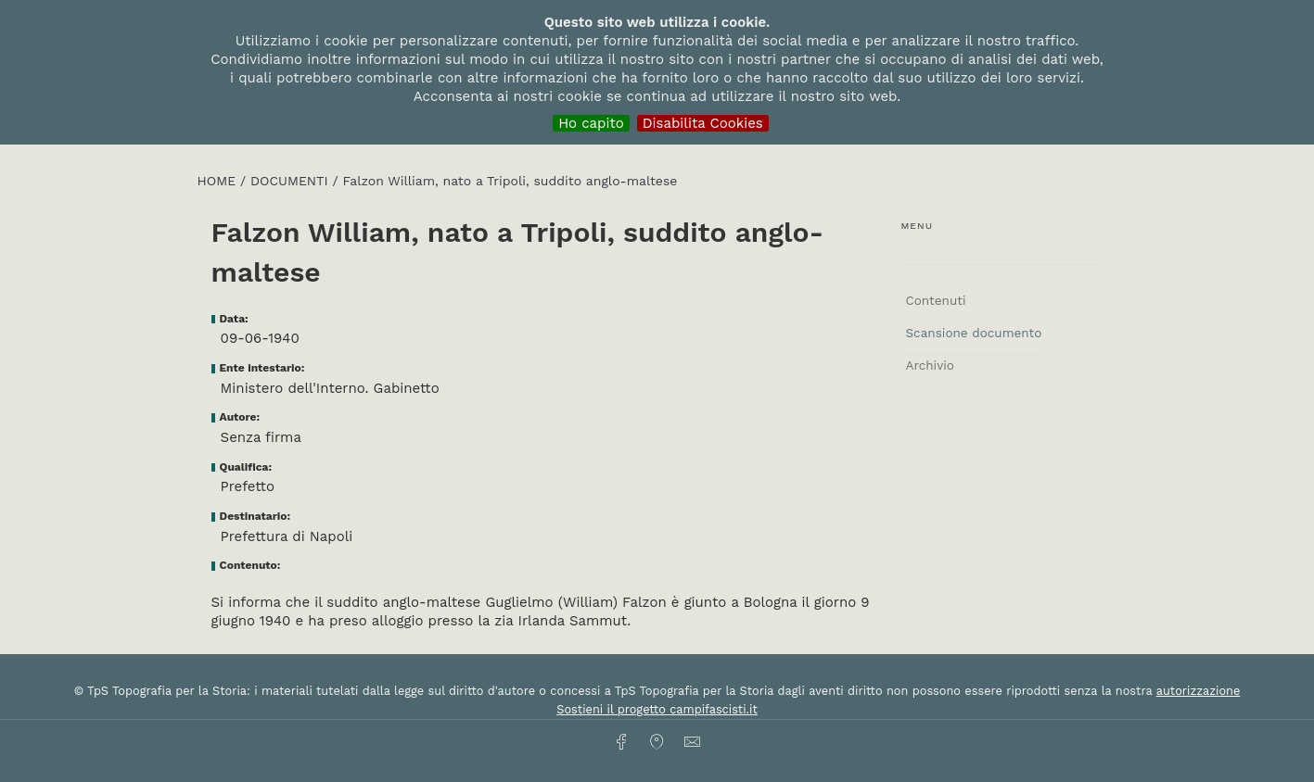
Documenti (291, 180)
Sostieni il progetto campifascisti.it (656, 709)
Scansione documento (973, 332)
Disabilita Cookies (703, 123)
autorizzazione (1198, 691)
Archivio (929, 365)
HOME (219, 180)
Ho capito (591, 123)
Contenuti (935, 300)
